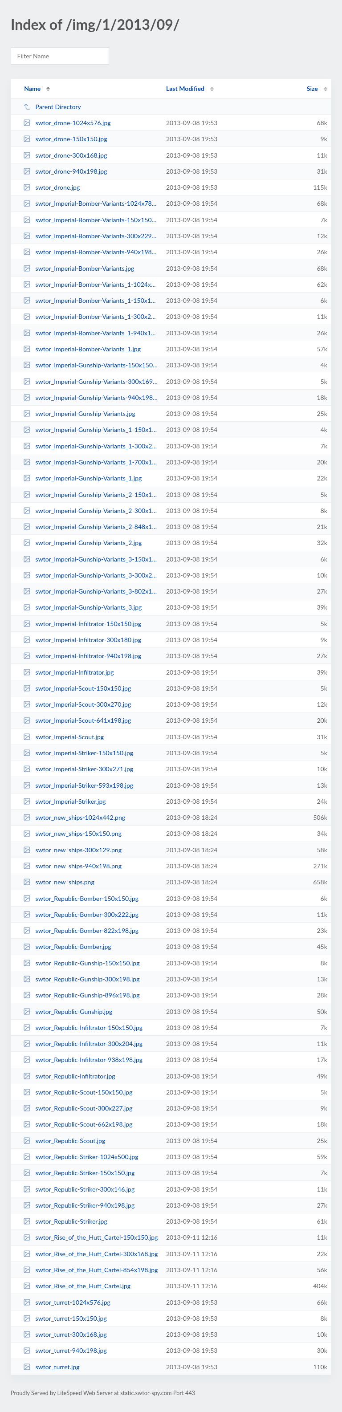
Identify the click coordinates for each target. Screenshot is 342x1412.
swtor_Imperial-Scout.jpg (63, 737)
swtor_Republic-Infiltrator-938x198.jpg (82, 1059)
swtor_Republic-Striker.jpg (65, 1221)
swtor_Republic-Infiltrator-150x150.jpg (82, 1027)
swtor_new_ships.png (58, 882)
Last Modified (185, 88)
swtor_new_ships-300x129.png (72, 850)
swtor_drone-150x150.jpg (65, 138)
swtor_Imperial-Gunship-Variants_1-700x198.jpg (90, 462)
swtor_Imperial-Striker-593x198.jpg (78, 785)
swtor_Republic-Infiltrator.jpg (69, 1076)
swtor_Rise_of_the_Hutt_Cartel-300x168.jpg (90, 1253)
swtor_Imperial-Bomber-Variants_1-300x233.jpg (90, 316)
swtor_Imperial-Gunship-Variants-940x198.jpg (90, 397)
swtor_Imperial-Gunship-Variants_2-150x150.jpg (90, 494)
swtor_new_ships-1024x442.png (74, 817)
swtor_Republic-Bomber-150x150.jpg (80, 898)
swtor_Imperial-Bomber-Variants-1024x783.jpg (90, 203)
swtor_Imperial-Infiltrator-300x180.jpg (82, 639)
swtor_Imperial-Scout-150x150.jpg (77, 688)
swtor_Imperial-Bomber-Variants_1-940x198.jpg (90, 333)
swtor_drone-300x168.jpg (65, 155)
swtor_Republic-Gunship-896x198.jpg (81, 995)
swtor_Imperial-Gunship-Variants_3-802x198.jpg (90, 591)
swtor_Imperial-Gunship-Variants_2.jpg (82, 542)
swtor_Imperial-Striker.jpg (64, 801)
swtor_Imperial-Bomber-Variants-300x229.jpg (90, 236)
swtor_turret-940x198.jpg (65, 1350)
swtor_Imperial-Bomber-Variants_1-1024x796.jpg (90, 284)
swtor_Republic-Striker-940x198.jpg (78, 1205)
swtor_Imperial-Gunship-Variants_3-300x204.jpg (90, 575)
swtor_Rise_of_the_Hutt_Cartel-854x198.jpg (90, 1270)
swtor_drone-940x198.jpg (65, 171)
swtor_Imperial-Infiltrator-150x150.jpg (82, 623)
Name (32, 88)
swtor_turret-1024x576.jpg (66, 1302)
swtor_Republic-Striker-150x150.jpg (78, 1172)
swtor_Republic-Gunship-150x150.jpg (81, 963)
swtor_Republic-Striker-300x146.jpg (78, 1189)
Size (312, 88)
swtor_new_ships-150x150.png (72, 833)
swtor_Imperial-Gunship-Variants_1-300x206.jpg (90, 446)
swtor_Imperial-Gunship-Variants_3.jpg (82, 607)
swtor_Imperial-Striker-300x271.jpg (78, 769)
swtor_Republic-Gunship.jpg (67, 1011)
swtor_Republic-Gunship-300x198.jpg (81, 979)
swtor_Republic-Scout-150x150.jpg (77, 1092)
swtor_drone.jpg (51, 187)
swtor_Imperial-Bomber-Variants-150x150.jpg (90, 220)
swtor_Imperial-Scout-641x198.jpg (77, 720)
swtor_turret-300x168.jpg (65, 1334)
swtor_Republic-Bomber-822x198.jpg (80, 930)
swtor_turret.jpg (51, 1367)
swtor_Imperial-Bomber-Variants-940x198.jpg (90, 252)
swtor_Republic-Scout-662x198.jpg (77, 1124)
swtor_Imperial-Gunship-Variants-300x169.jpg (90, 381)
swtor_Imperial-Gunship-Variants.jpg (79, 413)
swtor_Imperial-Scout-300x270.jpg (77, 704)
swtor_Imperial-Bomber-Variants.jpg (78, 268)
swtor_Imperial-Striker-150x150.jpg (78, 753)
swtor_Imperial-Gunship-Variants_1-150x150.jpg (90, 429)
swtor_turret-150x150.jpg (65, 1318)
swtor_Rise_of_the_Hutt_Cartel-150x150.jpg (90, 1237)
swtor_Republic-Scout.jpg (64, 1140)
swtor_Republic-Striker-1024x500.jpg (80, 1156)
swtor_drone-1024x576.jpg (66, 122)
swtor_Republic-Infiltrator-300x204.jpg (82, 1043)
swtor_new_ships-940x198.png (72, 866)
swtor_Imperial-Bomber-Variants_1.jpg (82, 349)
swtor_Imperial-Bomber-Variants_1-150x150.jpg (90, 300)
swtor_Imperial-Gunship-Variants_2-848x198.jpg (90, 526)
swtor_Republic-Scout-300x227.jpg (77, 1108)
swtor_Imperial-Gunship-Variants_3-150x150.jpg (90, 559)
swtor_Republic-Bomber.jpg (67, 946)
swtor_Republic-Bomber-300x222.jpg (80, 914)
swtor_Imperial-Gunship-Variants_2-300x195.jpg (90, 510)
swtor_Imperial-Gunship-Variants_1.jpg (82, 478)
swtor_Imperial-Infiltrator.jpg (68, 672)
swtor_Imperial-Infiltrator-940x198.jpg (82, 655)
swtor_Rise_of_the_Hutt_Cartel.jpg (76, 1286)
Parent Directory (52, 106)
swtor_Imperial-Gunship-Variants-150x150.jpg (90, 365)
